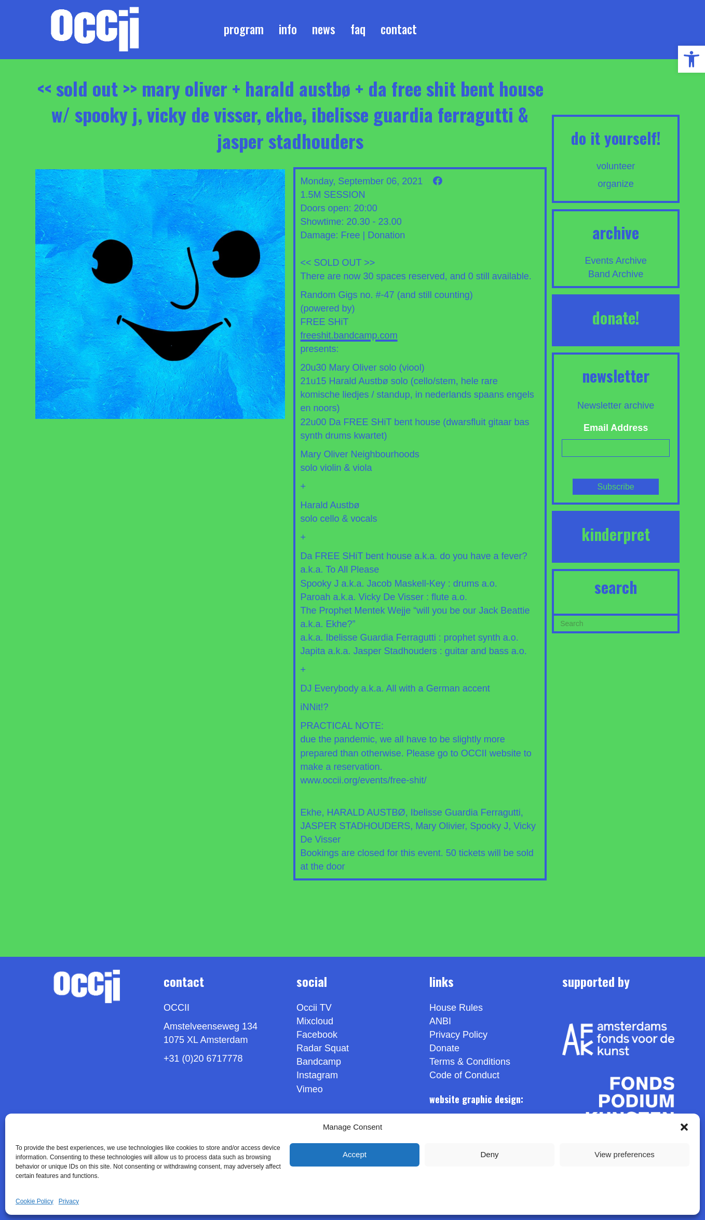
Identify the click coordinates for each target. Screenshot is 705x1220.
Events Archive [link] (616, 260)
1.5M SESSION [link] (333, 194)
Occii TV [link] (314, 1007)
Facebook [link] (316, 1034)
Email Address (616, 428)
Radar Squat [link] (322, 1048)
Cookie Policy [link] (34, 1201)
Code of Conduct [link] (464, 1075)
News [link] (323, 29)
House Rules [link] (456, 1007)
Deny (489, 1154)
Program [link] (244, 29)
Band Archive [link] (615, 274)
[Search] (615, 622)
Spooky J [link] (489, 826)
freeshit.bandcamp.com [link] (349, 335)
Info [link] (288, 29)
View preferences (624, 1154)
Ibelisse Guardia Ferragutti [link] (466, 812)
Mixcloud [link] (314, 1021)
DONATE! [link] (616, 317)
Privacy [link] (69, 1201)
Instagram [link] (317, 1075)
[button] (684, 1127)
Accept (355, 1154)
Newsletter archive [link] (615, 405)
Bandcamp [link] (318, 1061)
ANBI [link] (440, 1021)
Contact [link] (399, 29)
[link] (691, 59)
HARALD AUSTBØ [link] (366, 812)
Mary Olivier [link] (440, 826)
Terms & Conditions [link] (469, 1061)
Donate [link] (444, 1048)
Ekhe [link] (311, 812)
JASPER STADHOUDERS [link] (356, 826)
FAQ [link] (357, 29)
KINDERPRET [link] (615, 534)
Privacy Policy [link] (458, 1034)
